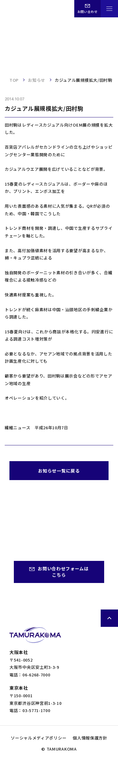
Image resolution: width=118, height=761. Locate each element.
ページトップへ (109, 618)
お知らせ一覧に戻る (59, 470)
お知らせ (36, 80)
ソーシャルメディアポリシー (38, 738)
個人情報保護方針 (90, 738)
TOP (14, 80)
